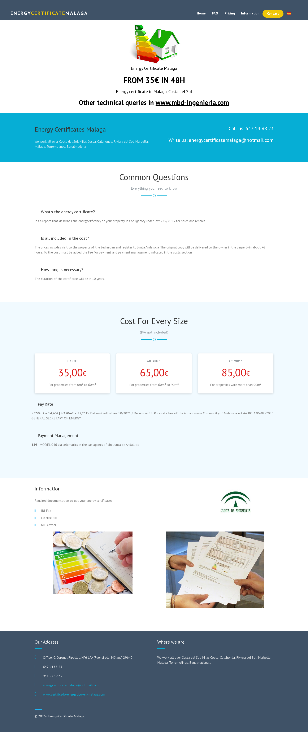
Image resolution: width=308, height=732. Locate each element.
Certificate (49, 13)
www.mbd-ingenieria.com (192, 102)
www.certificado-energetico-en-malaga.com (74, 694)
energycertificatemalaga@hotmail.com (71, 685)
